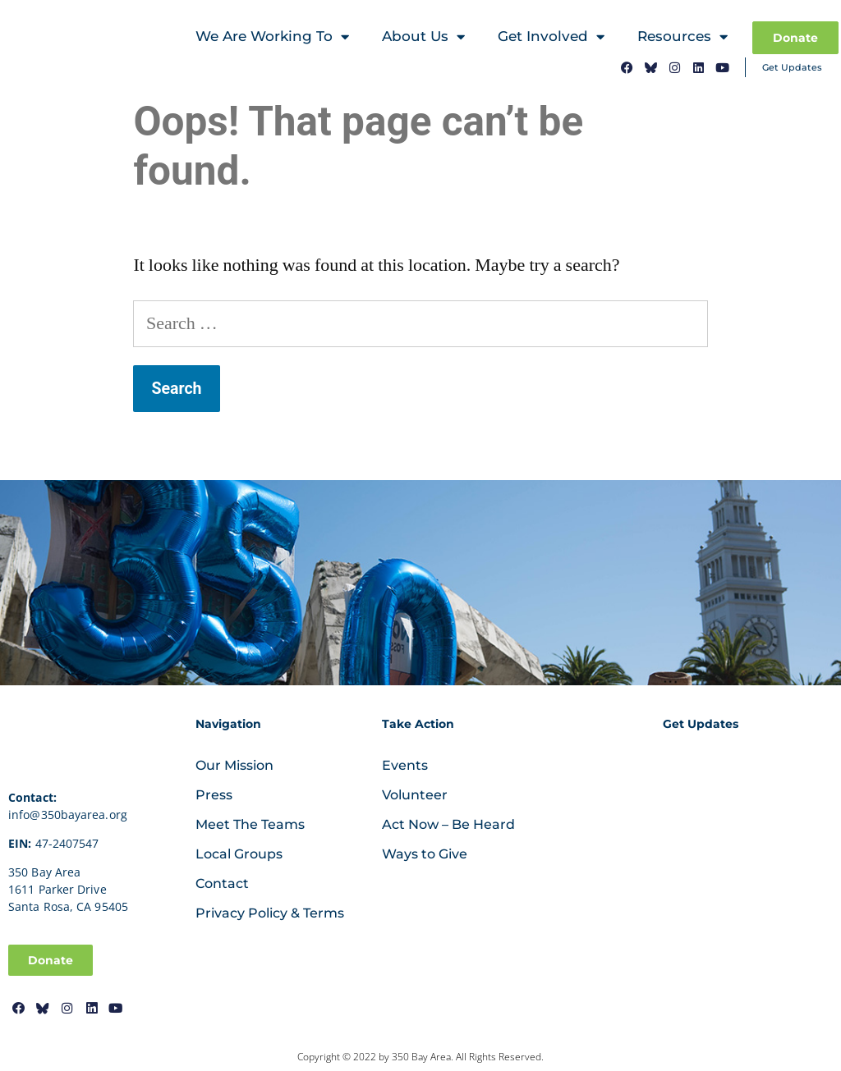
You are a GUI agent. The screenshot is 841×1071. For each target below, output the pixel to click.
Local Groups (239, 854)
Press (213, 795)
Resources (682, 38)
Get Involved (551, 38)
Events (405, 765)
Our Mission (234, 765)
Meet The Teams (250, 824)
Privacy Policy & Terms (269, 913)
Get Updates (792, 67)
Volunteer (415, 795)
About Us (423, 38)
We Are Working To (272, 38)
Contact (222, 883)
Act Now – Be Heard (448, 824)
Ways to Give (424, 854)
